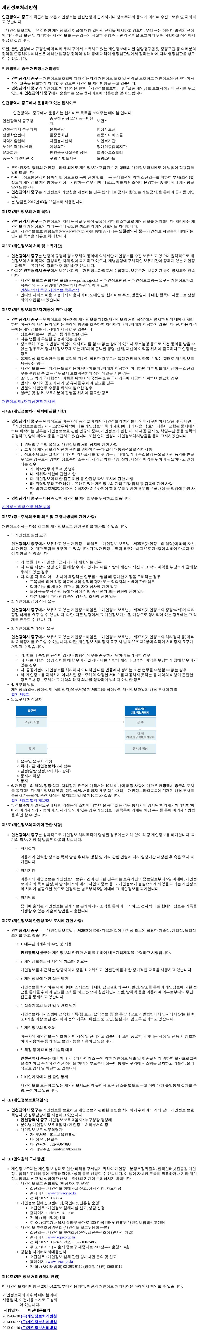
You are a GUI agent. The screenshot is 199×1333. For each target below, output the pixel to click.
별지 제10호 (39, 800)
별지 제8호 (20, 694)
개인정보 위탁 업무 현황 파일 (26, 507)
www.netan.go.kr (60, 1262)
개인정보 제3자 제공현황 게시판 (28, 401)
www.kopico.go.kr (61, 1237)
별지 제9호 (20, 800)
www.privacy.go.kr (62, 1193)
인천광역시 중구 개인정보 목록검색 (50, 290)
